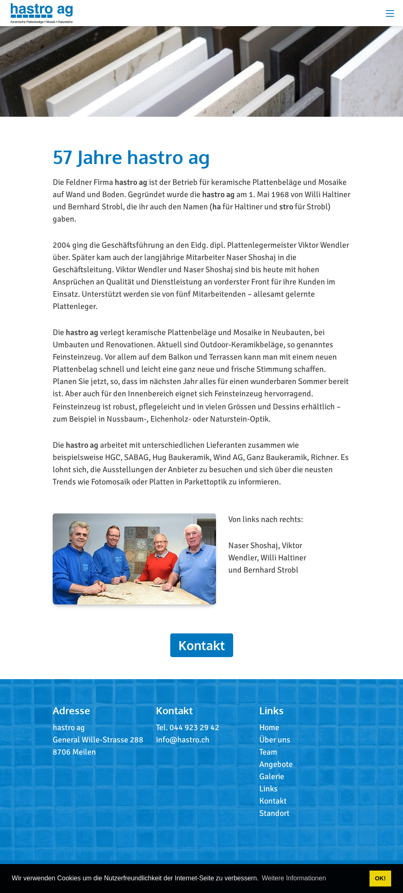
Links (268, 789)
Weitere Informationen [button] (294, 878)
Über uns (274, 740)
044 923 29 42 (194, 727)
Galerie (271, 776)
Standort (274, 813)
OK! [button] (380, 878)
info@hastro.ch (182, 740)
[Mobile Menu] (390, 13)
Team (268, 752)
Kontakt (201, 645)
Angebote (276, 764)
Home (269, 727)
